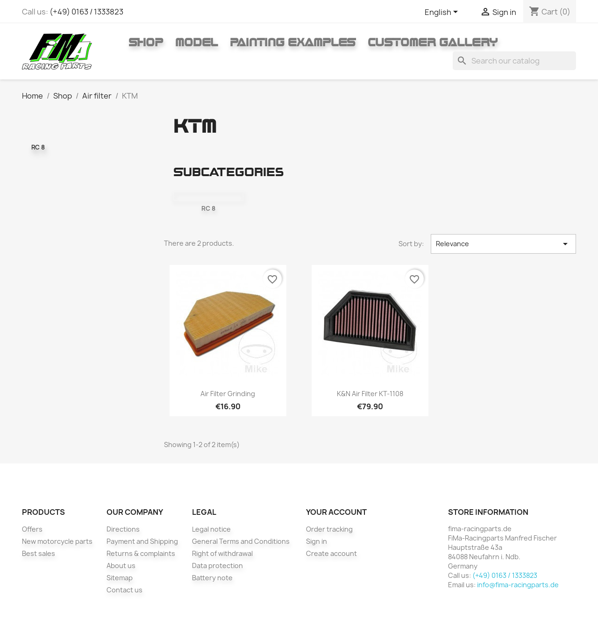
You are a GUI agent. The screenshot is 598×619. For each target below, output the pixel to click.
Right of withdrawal (222, 553)
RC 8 (38, 147)
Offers (32, 529)
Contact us (124, 589)
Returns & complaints (141, 553)
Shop (145, 42)
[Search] (514, 60)
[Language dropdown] (443, 12)
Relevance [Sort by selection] (503, 243)
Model (196, 42)
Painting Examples (293, 42)
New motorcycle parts (57, 541)
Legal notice (211, 529)
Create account (331, 553)
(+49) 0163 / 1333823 (86, 12)
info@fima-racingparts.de (518, 584)
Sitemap (120, 577)
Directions (123, 529)
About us (121, 565)
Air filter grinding (227, 393)
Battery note (212, 577)
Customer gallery (433, 42)
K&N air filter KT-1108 (370, 393)
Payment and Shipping (142, 541)
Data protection (217, 565)
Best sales (38, 553)
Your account (336, 512)
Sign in (316, 541)
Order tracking (329, 529)
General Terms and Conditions (241, 541)
